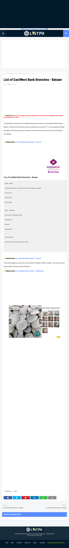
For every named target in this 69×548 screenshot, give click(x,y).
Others (15, 491)
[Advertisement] (34, 14)
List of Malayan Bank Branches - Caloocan (28, 258)
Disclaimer (42, 542)
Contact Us (27, 542)
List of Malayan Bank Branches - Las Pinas (28, 142)
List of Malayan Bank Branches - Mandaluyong (29, 271)
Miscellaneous (10, 73)
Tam (6, 84)
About (12, 542)
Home (5, 73)
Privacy (35, 542)
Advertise (19, 542)
